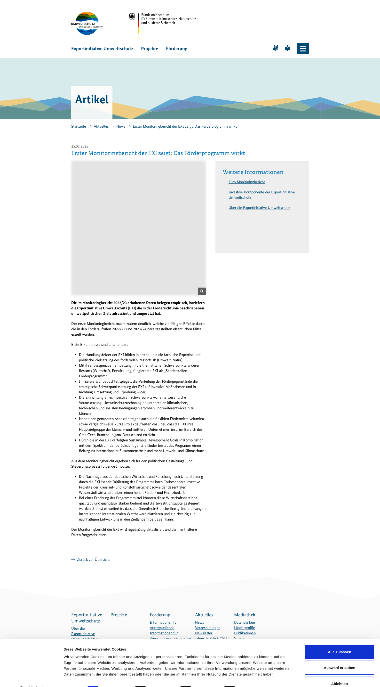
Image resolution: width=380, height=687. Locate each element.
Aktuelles (101, 126)
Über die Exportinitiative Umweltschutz (259, 207)
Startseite (78, 126)
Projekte (149, 48)
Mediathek (244, 615)
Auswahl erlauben (339, 655)
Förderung (176, 48)
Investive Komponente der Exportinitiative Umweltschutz (262, 195)
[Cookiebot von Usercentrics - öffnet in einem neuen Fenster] (31, 677)
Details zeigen (257, 677)
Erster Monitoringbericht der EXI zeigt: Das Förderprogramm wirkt (185, 126)
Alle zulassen (339, 639)
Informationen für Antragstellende (164, 625)
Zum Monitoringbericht (247, 182)
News (120, 126)
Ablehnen (339, 671)
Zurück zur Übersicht (93, 559)
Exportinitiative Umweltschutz (102, 48)
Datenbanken (244, 622)
